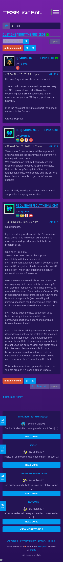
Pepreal (23, 63)
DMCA (42, 540)
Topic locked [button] (13, 48)
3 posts (54, 41)
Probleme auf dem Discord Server (33, 417)
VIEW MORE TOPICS (31, 529)
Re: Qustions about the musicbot (37, 130)
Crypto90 (24, 135)
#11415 (53, 146)
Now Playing (33, 502)
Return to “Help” (13, 396)
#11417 (53, 221)
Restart (33, 445)
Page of (42, 386)
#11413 (53, 74)
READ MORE (31, 437)
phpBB (33, 550)
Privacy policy (28, 540)
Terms (51, 540)
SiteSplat (41, 546)
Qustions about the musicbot (24, 34)
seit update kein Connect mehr (33, 473)
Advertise (12, 540)
